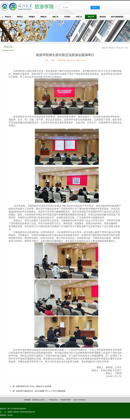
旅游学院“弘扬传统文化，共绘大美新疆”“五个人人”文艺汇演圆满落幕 (40, 391)
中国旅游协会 (53, 400)
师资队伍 (43, 17)
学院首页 (20, 17)
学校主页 (8, 17)
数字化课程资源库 (117, 17)
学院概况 (33, 17)
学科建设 (68, 17)
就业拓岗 (103, 17)
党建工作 (55, 17)
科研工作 (79, 17)
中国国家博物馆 (65, 400)
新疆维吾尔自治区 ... (39, 400)
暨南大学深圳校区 (80, 400)
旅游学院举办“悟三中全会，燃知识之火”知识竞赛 (33, 386)
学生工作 (92, 17)
